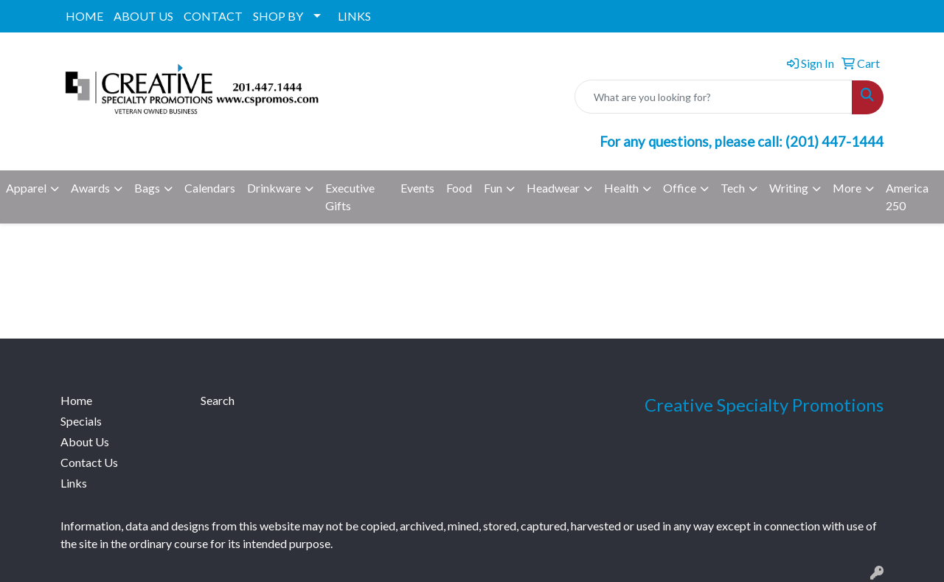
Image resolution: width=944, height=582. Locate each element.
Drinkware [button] (274, 188)
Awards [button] (90, 188)
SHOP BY (278, 16)
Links (73, 483)
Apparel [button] (26, 188)
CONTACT (213, 16)
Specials (81, 421)
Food (459, 188)
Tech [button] (733, 188)
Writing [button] (788, 188)
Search (218, 400)
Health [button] (621, 188)
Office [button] (679, 188)
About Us (84, 441)
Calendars (209, 188)
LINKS (354, 16)
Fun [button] (493, 188)
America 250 (907, 196)
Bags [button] (147, 188)
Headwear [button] (553, 188)
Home (76, 400)
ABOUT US (143, 16)
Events (417, 188)
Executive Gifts (350, 196)
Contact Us (89, 462)
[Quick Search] (714, 97)
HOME (84, 16)
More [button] (847, 188)
